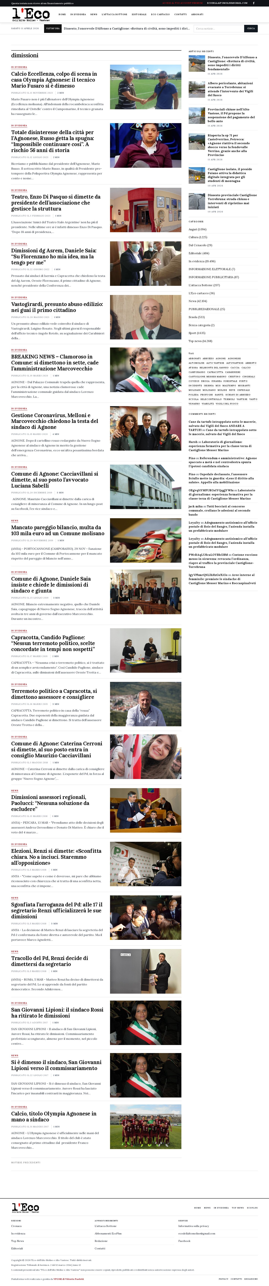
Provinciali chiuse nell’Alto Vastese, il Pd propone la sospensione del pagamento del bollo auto (231, 115)
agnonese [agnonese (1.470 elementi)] (234, 358)
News (93, 14)
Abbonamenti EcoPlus (108, 1233)
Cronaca (16, 1226)
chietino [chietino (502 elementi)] (234, 376)
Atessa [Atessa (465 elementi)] (193, 368)
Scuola (193, 317)
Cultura (193, 237)
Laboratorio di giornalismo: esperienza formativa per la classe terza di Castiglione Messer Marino (220, 446)
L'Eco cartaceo (199, 293)
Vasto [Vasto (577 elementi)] (253, 399)
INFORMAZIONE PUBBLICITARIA (211, 277)
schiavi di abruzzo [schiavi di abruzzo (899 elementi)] (238, 395)
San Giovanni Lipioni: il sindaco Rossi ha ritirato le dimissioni (57, 1012)
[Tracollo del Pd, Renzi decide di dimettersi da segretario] (145, 971)
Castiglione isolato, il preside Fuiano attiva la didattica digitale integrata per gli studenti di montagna (230, 175)
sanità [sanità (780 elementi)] (219, 395)
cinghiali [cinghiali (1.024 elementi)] (248, 376)
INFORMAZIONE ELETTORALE (210, 269)
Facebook (184, 1241)
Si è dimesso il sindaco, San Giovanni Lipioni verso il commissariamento (56, 1065)
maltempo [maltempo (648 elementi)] (229, 385)
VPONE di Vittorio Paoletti (69, 1279)
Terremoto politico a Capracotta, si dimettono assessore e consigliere (54, 694)
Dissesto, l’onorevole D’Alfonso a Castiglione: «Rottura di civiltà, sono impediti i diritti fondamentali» (232, 63)
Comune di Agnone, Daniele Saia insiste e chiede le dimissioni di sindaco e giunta (51, 584)
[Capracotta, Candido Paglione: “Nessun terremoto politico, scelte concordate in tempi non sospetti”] (145, 650)
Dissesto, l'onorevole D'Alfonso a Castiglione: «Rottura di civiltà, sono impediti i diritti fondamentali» (127, 28)
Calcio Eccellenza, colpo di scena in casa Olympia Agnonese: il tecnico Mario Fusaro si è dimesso (54, 79)
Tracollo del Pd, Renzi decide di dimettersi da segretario (49, 961)
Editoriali (17, 1248)
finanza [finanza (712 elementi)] (217, 381)
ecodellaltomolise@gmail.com (196, 1233)
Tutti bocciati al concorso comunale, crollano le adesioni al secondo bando (219, 510)
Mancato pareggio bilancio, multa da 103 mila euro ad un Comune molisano (57, 530)
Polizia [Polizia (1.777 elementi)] (194, 395)
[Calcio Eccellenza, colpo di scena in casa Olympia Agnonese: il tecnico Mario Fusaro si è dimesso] (145, 87)
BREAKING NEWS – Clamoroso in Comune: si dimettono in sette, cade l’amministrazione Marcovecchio (54, 362)
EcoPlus (252, 1208)
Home (62, 14)
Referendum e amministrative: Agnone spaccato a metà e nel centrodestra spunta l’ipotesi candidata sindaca (223, 462)
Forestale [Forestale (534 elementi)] (230, 381)
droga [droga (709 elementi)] (205, 381)
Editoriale (139, 14)
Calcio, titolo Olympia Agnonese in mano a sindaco (54, 1116)
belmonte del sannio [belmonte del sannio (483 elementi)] (214, 368)
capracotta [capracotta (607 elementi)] (215, 372)
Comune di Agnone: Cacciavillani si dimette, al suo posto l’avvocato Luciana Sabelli (54, 479)
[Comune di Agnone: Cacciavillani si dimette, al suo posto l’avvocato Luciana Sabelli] (145, 487)
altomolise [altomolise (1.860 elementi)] (197, 363)
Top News (238, 1208)
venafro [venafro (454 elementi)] (194, 404)
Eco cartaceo (160, 14)
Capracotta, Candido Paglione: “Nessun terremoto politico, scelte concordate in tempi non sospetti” (53, 643)
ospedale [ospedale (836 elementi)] (243, 390)
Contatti (180, 14)
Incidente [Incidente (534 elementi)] (195, 385)
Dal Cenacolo (197, 245)
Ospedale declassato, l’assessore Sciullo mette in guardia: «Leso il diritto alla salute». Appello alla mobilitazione (221, 478)
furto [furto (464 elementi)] (243, 381)
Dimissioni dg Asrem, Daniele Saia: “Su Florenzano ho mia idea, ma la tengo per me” (54, 256)
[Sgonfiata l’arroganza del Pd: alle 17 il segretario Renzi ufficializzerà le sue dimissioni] (145, 917)
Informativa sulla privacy (193, 1226)
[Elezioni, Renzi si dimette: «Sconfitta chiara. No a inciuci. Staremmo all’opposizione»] (145, 864)
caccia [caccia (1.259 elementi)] (235, 368)
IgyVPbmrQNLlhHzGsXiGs (208, 575)
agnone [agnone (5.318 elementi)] (221, 358)
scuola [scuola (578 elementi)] (194, 399)
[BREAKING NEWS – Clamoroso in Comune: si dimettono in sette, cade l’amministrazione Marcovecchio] (145, 369)
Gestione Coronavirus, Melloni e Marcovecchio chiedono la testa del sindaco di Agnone (54, 421)
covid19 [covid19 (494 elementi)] (194, 381)
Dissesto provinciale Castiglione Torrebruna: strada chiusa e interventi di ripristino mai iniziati (232, 201)
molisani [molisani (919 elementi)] (195, 390)
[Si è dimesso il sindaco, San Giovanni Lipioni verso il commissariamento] (145, 1075)
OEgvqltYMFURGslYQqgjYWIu (211, 490)
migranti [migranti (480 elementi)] (244, 385)
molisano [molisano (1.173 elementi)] (209, 390)
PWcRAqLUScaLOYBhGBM (208, 555)
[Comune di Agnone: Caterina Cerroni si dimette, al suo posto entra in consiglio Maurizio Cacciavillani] (145, 756)
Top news (195, 341)
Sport (192, 333)
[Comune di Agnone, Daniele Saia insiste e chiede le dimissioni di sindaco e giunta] (145, 592)
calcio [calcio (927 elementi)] (246, 368)
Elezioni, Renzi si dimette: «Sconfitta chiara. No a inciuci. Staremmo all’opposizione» (56, 857)
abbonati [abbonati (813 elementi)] (195, 358)
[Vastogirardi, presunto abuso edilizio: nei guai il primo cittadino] (145, 317)
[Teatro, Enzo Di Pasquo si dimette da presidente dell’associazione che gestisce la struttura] (145, 210)
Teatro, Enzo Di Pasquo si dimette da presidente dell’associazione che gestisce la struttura (56, 202)
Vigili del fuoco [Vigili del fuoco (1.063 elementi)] (227, 404)
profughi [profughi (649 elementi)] (206, 395)
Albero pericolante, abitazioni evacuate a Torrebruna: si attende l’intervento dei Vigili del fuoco (230, 89)
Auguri (193, 229)
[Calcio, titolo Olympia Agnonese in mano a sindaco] (145, 1126)
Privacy (223, 1279)
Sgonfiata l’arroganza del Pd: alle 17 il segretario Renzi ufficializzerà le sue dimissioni (56, 910)
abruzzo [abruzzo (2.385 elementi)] (208, 358)
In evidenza (78, 14)
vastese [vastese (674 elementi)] (242, 399)
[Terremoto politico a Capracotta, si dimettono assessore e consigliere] (145, 704)
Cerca (251, 28)
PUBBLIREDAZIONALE (204, 309)
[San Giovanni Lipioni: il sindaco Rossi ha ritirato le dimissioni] (145, 1023)
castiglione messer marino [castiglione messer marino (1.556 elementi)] (207, 376)
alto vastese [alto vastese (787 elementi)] (215, 363)
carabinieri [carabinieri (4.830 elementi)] (232, 372)
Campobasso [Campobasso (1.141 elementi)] (197, 372)
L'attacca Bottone (114, 14)
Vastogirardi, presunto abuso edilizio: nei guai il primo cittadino (57, 307)
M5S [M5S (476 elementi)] (218, 385)
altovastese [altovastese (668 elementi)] (235, 363)
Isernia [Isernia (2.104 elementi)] (209, 385)
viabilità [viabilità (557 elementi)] (208, 404)
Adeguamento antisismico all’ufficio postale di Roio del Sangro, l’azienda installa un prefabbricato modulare (223, 527)
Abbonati (197, 14)
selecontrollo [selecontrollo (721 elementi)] (211, 399)
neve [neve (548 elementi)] (232, 390)
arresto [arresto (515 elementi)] (251, 363)
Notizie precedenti (25, 1162)
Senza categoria (199, 325)
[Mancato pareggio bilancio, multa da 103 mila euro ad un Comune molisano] (145, 540)
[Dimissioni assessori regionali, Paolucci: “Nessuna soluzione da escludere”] (145, 810)
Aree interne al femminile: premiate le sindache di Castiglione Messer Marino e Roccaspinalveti (222, 579)
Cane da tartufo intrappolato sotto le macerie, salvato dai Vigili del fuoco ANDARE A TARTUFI (222, 426)
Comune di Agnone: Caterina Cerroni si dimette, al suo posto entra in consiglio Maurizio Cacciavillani (56, 749)
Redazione (101, 1241)
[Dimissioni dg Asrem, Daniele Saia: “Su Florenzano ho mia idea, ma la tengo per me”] (145, 263)
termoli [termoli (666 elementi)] (229, 399)
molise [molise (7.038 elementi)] (222, 390)
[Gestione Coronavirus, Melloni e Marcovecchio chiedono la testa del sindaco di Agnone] (145, 428)
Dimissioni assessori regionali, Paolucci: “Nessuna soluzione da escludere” (50, 803)
